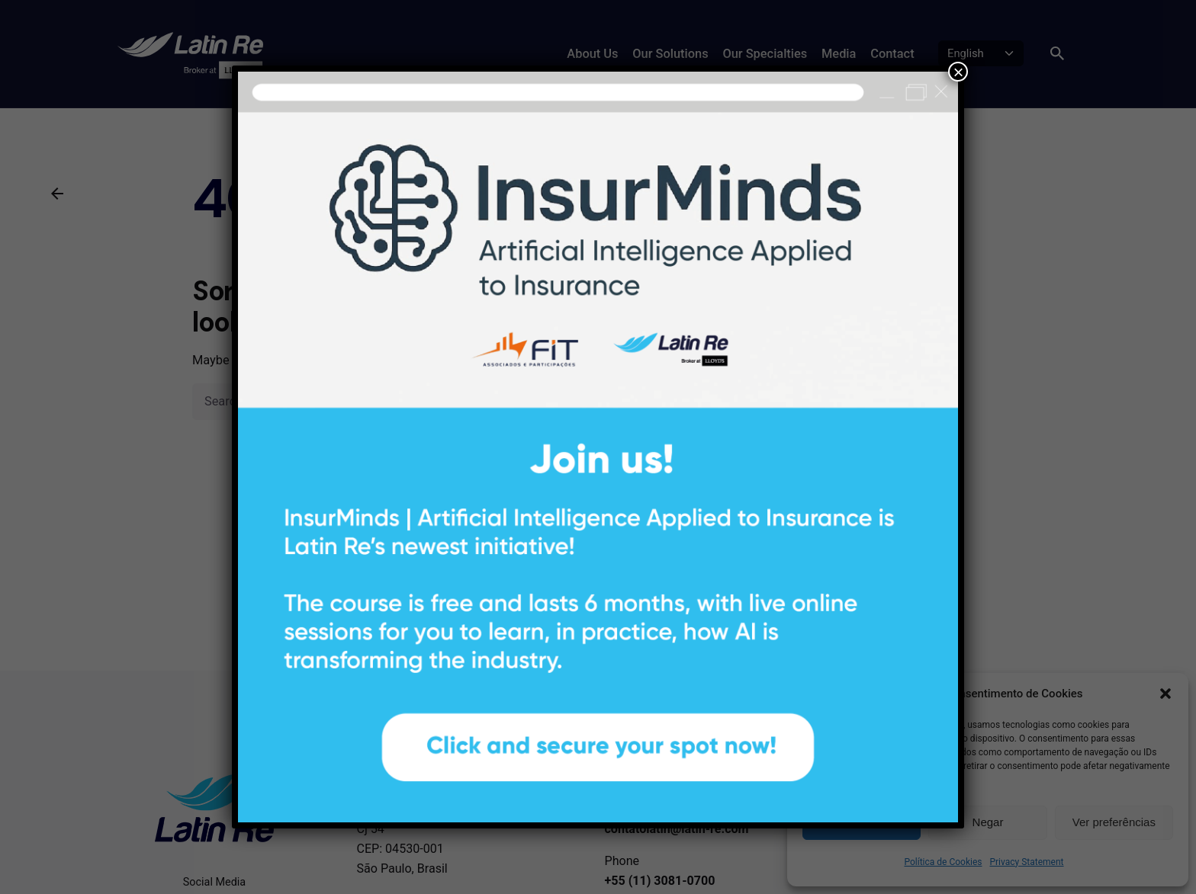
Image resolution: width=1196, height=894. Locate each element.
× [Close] (958, 72)
